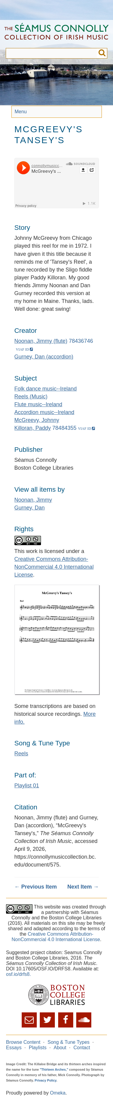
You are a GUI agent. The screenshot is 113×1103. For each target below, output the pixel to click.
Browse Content (23, 1042)
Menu (21, 111)
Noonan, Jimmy (33, 500)
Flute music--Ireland (38, 404)
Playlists (37, 1047)
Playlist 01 (26, 786)
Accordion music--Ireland (44, 412)
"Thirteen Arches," (54, 1069)
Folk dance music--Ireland (45, 389)
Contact (82, 1047)
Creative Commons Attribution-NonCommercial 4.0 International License (54, 567)
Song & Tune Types (68, 1042)
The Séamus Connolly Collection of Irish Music (56, 34)
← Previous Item (35, 887)
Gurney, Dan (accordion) (44, 357)
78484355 (64, 428)
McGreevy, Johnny (36, 420)
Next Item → (83, 887)
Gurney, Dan (29, 508)
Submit (102, 53)
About (60, 1047)
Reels (21, 754)
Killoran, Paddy (32, 428)
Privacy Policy (45, 1080)
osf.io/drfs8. (18, 974)
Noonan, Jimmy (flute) (40, 341)
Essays (14, 1047)
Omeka (58, 1092)
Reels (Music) (31, 397)
